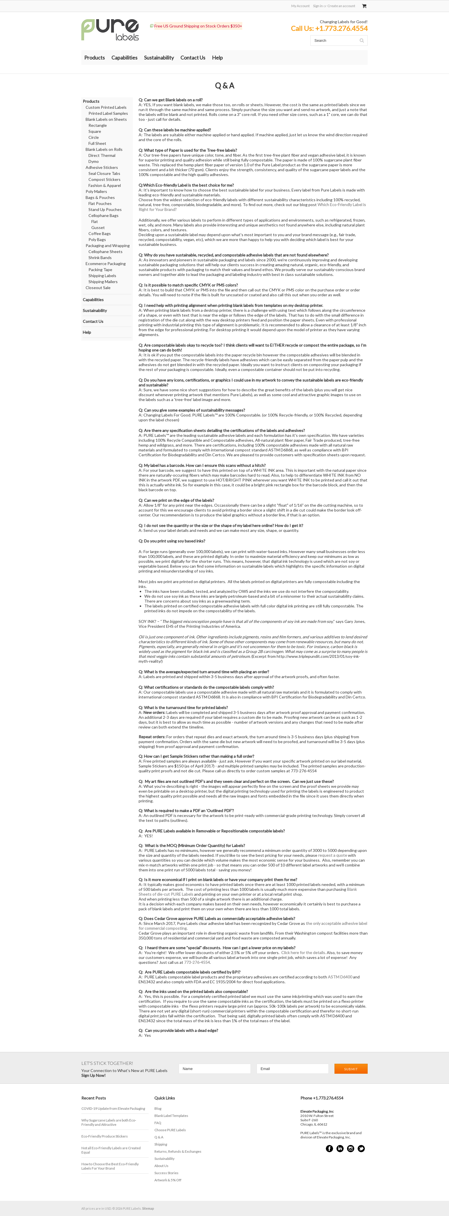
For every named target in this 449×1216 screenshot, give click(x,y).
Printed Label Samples (108, 113)
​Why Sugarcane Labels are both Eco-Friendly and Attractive (108, 1122)
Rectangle (97, 125)
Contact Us (192, 57)
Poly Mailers (96, 191)
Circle (93, 137)
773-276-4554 (197, 962)
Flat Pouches (100, 203)
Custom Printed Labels (106, 107)
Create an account (341, 6)
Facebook (329, 1148)
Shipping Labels (102, 275)
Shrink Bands (100, 257)
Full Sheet (97, 143)
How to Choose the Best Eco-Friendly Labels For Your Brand (110, 1166)
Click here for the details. (303, 952)
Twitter (361, 1148)
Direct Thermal (101, 155)
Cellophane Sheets (105, 251)
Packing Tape (100, 269)
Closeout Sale (98, 287)
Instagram (350, 1148)
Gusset (98, 227)
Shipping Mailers (103, 281)
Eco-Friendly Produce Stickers (104, 1136)
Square (94, 131)
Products (94, 57)
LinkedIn (340, 1148)
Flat (94, 221)
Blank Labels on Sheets (106, 119)
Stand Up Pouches (105, 209)
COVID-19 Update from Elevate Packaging (113, 1108)
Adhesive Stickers (102, 167)
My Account (300, 6)
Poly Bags (97, 239)
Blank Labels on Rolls (104, 149)
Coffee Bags (99, 233)
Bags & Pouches (100, 197)
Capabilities (124, 57)
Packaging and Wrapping (108, 245)
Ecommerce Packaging (106, 263)
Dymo (93, 161)
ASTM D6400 (340, 976)
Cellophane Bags (103, 215)
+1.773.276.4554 (341, 28)
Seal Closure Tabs (104, 173)
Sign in (318, 6)
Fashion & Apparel (104, 185)
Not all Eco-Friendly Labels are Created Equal (111, 1150)
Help (217, 57)
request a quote (332, 855)
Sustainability (159, 57)
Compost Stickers (104, 179)
